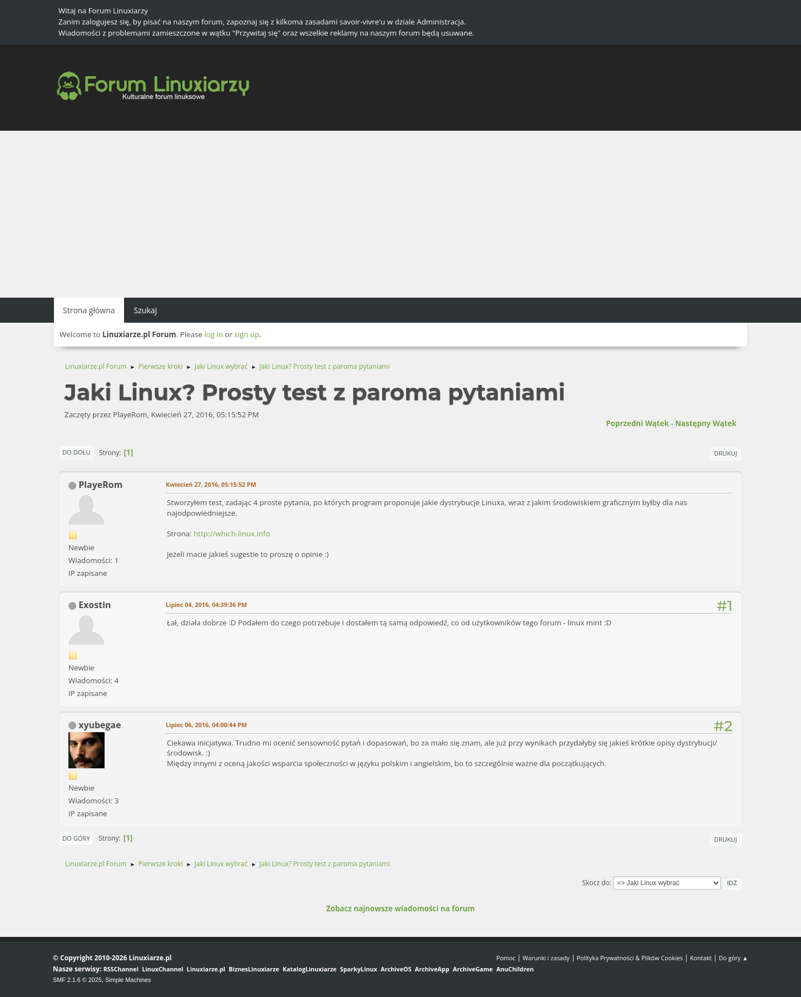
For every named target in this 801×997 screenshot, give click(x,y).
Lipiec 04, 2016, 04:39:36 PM (206, 604)
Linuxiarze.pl (206, 969)
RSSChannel (121, 969)
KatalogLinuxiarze (310, 969)
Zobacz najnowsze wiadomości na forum (400, 909)
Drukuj (725, 453)
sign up (246, 334)
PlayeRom (100, 484)
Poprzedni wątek (637, 423)
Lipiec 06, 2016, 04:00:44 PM (206, 724)
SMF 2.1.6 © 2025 (77, 979)
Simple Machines (128, 979)
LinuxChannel (162, 969)
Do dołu (76, 452)
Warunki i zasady (546, 958)
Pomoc (506, 958)
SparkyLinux (358, 969)
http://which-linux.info (232, 534)
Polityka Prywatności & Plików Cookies (630, 958)
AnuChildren (514, 969)
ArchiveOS (395, 969)
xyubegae (99, 725)
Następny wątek (705, 423)
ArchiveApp (432, 969)
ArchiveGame (473, 969)
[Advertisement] (400, 214)
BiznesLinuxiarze (254, 969)
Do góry (76, 838)
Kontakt (700, 958)
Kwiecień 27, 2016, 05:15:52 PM (211, 484)
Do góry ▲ (733, 958)
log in (213, 334)
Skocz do (596, 882)
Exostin (94, 605)
